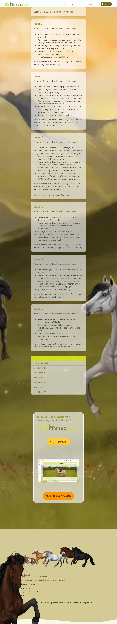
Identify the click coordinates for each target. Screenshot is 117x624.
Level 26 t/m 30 (39, 387)
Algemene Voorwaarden (30, 592)
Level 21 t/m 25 (39, 382)
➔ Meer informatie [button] (59, 442)
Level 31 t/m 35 (39, 392)
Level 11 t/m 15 (39, 372)
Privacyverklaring (28, 588)
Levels (46, 11)
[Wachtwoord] (91, 4)
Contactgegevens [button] (28, 585)
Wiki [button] (22, 595)
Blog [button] (23, 599)
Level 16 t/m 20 (39, 377)
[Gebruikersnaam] (73, 4)
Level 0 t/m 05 (41, 363)
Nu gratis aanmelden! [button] (58, 495)
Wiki (36, 11)
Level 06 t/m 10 (39, 368)
